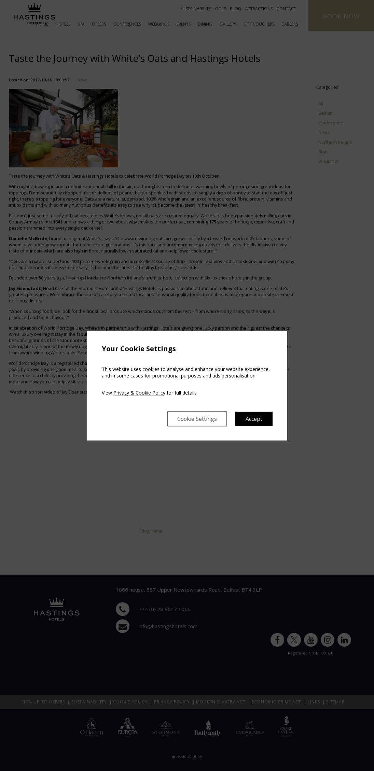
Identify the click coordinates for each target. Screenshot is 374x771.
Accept (254, 419)
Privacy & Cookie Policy (139, 392)
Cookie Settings (197, 419)
